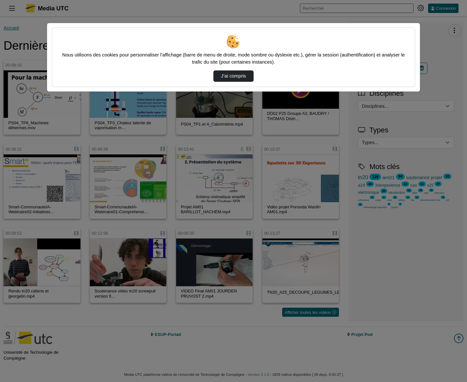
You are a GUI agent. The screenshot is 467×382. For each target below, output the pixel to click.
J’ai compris (233, 76)
